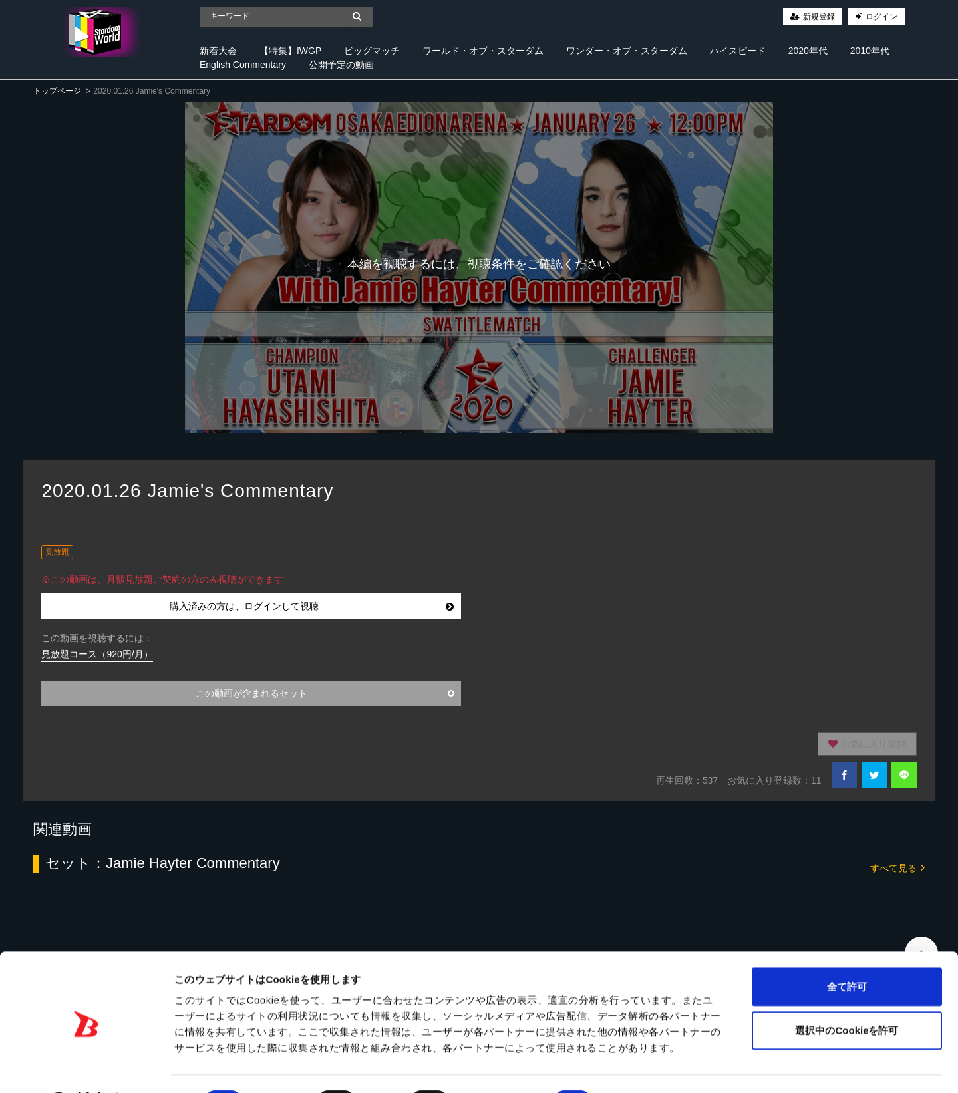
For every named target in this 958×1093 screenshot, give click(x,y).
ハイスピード (738, 50)
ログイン (881, 16)
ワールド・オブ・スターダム (483, 50)
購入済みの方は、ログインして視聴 (312, 606)
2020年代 (808, 50)
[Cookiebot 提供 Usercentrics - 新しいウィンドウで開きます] (86, 1067)
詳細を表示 (642, 1066)
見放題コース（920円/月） (96, 654)
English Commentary (243, 64)
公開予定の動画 (341, 64)
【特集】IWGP (290, 50)
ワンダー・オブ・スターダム (626, 50)
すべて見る (897, 867)
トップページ (57, 91)
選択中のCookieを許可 (846, 995)
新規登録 (819, 16)
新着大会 (218, 50)
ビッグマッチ (372, 50)
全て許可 (847, 951)
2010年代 (869, 50)
